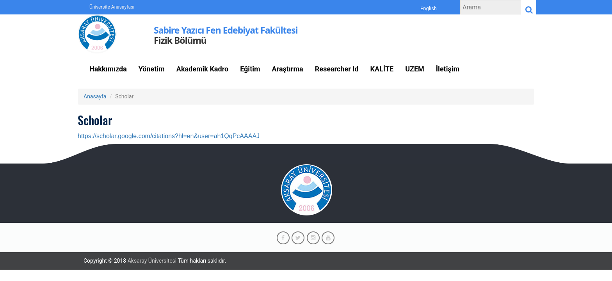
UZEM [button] (414, 69)
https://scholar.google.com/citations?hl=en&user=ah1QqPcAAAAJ (169, 136)
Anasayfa (95, 96)
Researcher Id (337, 69)
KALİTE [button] (382, 69)
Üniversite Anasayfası (111, 7)
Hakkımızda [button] (108, 69)
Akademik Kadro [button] (202, 69)
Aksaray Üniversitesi (152, 261)
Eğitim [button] (250, 69)
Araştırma (287, 69)
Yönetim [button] (152, 69)
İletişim (447, 69)
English (428, 9)
